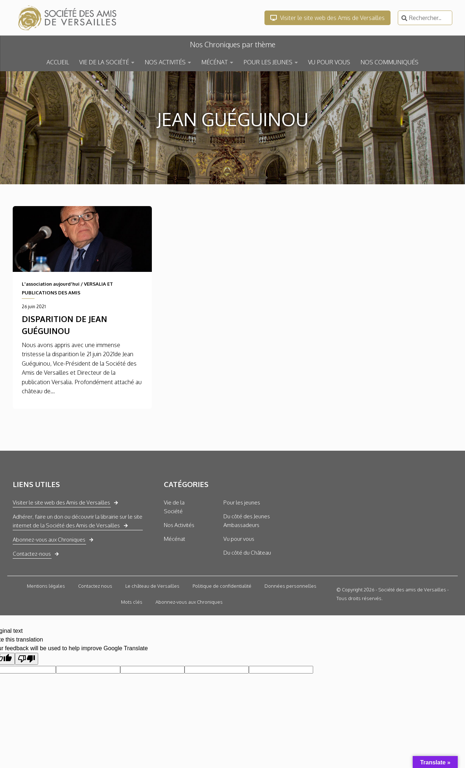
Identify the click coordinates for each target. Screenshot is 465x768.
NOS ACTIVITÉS (165, 62)
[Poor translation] (26, 659)
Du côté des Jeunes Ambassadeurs (246, 520)
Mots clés (131, 602)
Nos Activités (179, 525)
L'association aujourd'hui (51, 284)
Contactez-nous (32, 553)
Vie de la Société (174, 507)
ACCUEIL (57, 62)
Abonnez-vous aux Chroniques (49, 539)
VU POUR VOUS (329, 62)
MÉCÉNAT (214, 62)
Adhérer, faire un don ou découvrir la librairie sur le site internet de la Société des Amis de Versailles (77, 521)
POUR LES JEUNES (267, 62)
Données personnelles (290, 586)
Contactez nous (95, 586)
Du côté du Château (247, 552)
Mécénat (174, 538)
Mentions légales (46, 586)
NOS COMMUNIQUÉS (389, 62)
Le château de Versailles (152, 586)
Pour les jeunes (241, 502)
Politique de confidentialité (222, 586)
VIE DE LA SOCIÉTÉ (104, 62)
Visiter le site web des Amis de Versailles (327, 17)
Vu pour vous (238, 538)
